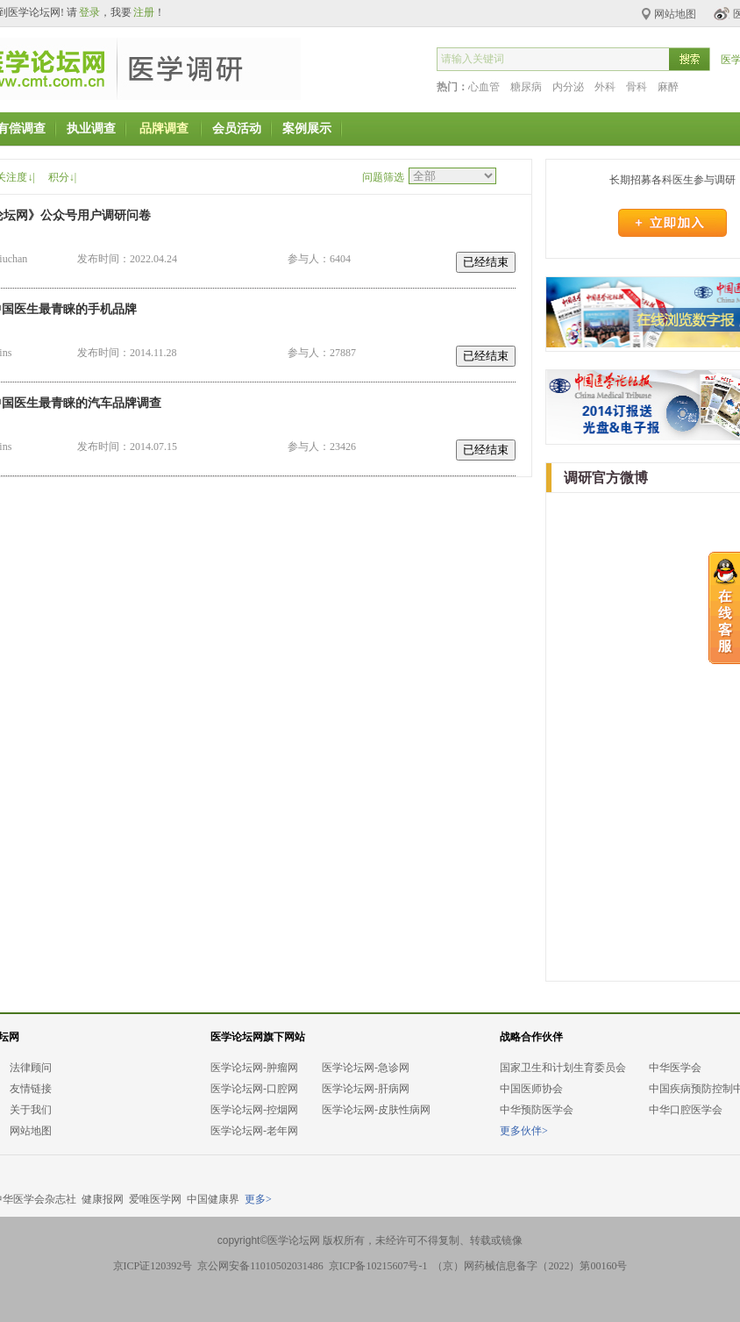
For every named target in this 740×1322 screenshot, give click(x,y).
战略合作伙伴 (531, 1037)
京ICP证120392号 (153, 1266)
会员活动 (236, 128)
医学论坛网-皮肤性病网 (376, 1110)
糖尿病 (526, 87)
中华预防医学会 (536, 1110)
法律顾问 (31, 1067)
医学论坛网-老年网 (254, 1131)
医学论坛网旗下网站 (257, 1037)
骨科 (636, 87)
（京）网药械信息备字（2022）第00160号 (529, 1266)
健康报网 (103, 1199)
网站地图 (31, 1131)
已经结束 (486, 261)
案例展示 (306, 128)
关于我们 (31, 1110)
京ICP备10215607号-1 (378, 1266)
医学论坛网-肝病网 (365, 1089)
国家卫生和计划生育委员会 (563, 1067)
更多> (258, 1199)
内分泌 (568, 87)
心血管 (484, 87)
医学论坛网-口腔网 (254, 1089)
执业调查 (91, 128)
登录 (89, 12)
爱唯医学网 (155, 1199)
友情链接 (31, 1089)
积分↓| (62, 177)
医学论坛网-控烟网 (254, 1110)
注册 (143, 12)
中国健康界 (213, 1199)
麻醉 (668, 87)
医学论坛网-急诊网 (365, 1067)
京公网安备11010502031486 (260, 1266)
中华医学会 (675, 1067)
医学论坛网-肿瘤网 (254, 1067)
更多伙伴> (524, 1131)
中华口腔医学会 (685, 1110)
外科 (604, 87)
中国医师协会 (531, 1089)
